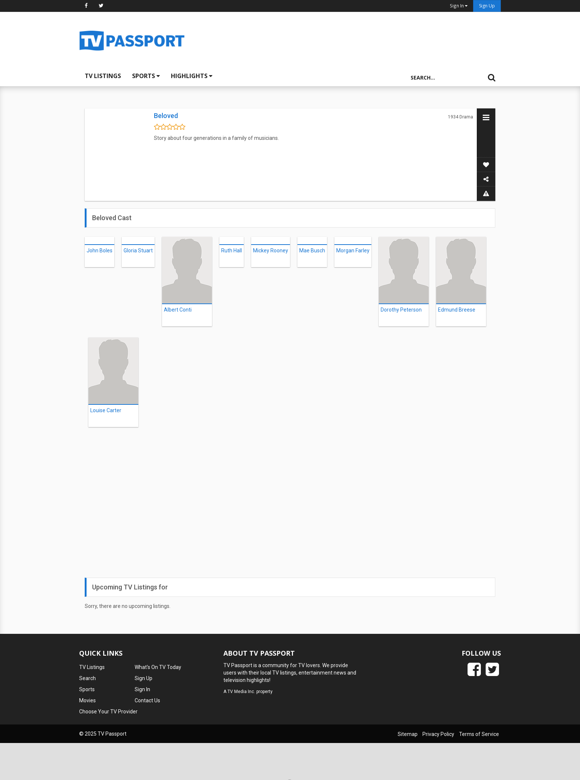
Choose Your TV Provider (108, 712)
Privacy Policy (438, 734)
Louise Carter (105, 410)
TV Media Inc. (241, 691)
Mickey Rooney (270, 250)
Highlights (191, 76)
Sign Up (487, 6)
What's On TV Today (158, 667)
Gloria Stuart (138, 250)
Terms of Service (479, 734)
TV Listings (103, 76)
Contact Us (147, 700)
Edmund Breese (456, 310)
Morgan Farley (353, 250)
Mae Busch (312, 250)
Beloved (166, 116)
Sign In (142, 689)
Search (87, 678)
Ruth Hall (231, 250)
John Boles (99, 250)
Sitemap (408, 734)
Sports (146, 76)
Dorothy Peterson (401, 310)
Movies (87, 700)
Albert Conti (178, 310)
